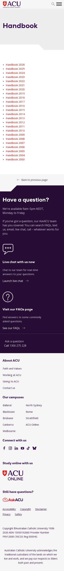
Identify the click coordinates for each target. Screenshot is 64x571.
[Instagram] (10, 449)
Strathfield (32, 418)
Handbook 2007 (15, 143)
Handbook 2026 (15, 64)
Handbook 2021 (15, 85)
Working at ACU (12, 375)
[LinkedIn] (16, 449)
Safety (18, 514)
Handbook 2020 (15, 89)
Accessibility (9, 509)
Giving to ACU (11, 381)
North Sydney (34, 405)
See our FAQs (11, 328)
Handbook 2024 (15, 73)
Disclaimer (41, 509)
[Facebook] (4, 449)
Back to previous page (34, 179)
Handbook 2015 (15, 110)
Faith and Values (12, 368)
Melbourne (9, 431)
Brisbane (8, 418)
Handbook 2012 (15, 122)
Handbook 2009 (15, 134)
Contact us (9, 388)
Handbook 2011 (15, 126)
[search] (53, 4)
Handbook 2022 (15, 81)
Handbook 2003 (15, 159)
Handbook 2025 (15, 68)
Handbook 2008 (15, 138)
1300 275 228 (18, 345)
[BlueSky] (34, 449)
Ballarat (7, 405)
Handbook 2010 (15, 130)
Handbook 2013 (15, 118)
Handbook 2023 (15, 77)
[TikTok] (28, 449)
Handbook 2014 (15, 114)
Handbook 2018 (15, 97)
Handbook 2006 (15, 147)
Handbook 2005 (15, 151)
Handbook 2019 (15, 93)
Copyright (25, 509)
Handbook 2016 (15, 105)
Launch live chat (13, 281)
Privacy (6, 514)
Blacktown (9, 411)
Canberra (8, 424)
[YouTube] (22, 449)
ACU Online (32, 424)
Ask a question (14, 341)
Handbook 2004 (15, 155)
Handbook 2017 (15, 101)
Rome (29, 411)
